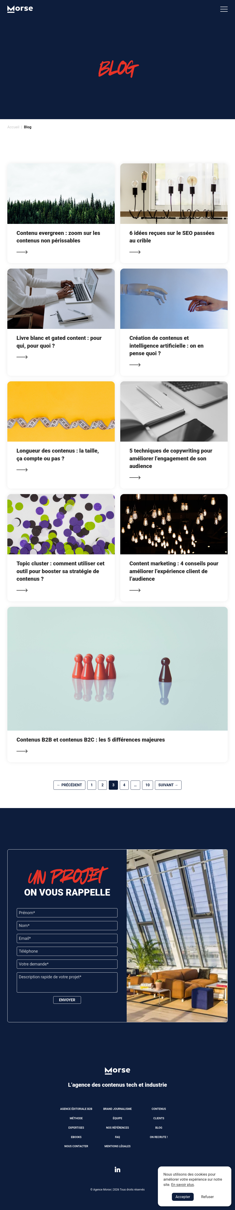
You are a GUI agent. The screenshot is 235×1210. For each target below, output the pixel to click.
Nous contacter (76, 1146)
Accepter (183, 1197)
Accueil (13, 127)
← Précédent (69, 785)
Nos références (117, 1127)
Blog (158, 1127)
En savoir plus (182, 1184)
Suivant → (168, 785)
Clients (158, 1118)
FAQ (117, 1137)
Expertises (76, 1127)
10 (147, 785)
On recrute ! (159, 1137)
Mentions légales (117, 1146)
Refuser (207, 1197)
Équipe (117, 1118)
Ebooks (76, 1137)
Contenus (159, 1109)
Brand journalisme (117, 1109)
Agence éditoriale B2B (76, 1109)
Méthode (76, 1118)
